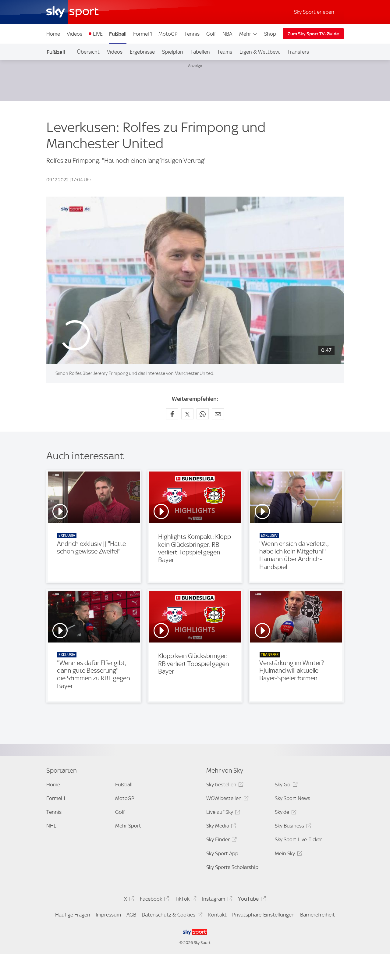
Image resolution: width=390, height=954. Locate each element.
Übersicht (88, 52)
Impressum (108, 915)
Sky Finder (220, 840)
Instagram (216, 900)
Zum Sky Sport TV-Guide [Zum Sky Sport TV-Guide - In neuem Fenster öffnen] (313, 34)
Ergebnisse (142, 52)
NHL (51, 826)
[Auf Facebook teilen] (172, 413)
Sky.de (284, 813)
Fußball (117, 34)
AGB (131, 915)
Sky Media (220, 827)
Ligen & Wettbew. (259, 52)
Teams (224, 52)
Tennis (192, 34)
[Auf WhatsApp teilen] (203, 413)
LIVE (98, 34)
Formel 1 (142, 34)
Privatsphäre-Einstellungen (263, 915)
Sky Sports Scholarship (232, 867)
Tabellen (200, 52)
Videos (74, 34)
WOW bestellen (226, 799)
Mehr (248, 34)
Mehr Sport (128, 826)
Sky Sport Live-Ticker (298, 839)
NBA (227, 34)
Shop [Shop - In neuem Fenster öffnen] (270, 34)
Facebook (153, 900)
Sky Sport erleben (314, 12)
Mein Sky (287, 854)
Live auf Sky (222, 813)
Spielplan (172, 52)
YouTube (251, 900)
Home (53, 34)
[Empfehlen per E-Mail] (218, 413)
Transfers (298, 52)
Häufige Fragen (72, 915)
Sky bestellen (224, 785)
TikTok (185, 900)
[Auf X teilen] (187, 413)
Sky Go (285, 785)
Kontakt (217, 915)
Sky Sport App (222, 853)
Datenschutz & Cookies (171, 916)
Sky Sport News (292, 798)
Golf (211, 34)
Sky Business (292, 827)
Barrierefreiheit (317, 915)
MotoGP (168, 34)
